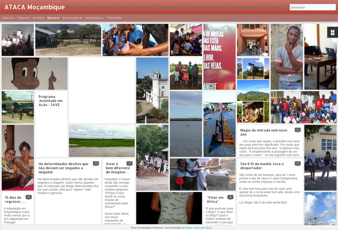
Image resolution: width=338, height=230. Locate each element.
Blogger (189, 227)
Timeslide (114, 18)
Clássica (8, 18)
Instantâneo (94, 18)
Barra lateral (72, 18)
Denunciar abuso (203, 227)
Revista (38, 18)
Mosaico (53, 18)
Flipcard (24, 18)
